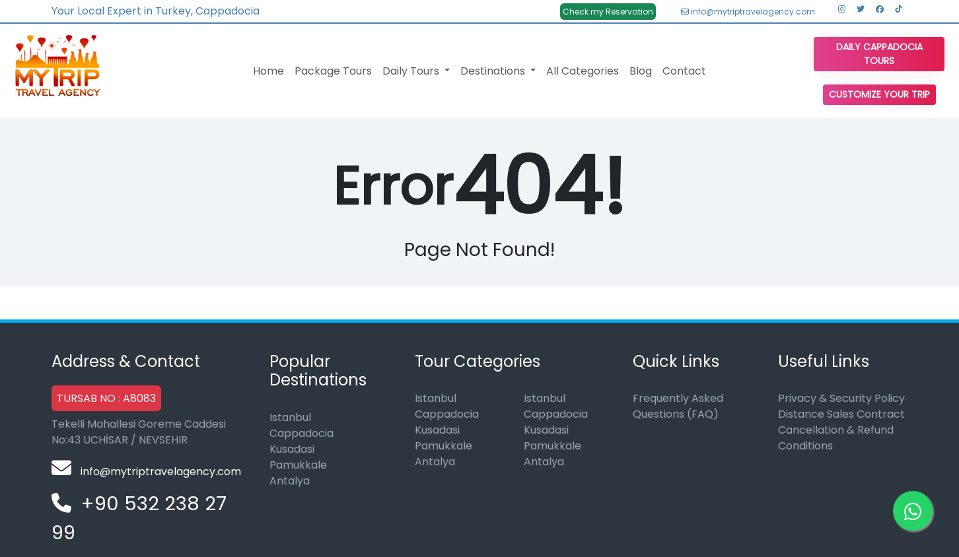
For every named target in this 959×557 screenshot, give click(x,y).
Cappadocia (301, 433)
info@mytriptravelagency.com (748, 11)
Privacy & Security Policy (841, 398)
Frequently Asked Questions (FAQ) (678, 406)
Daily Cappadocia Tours (879, 53)
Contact (684, 71)
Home (268, 71)
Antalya (289, 480)
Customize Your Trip (879, 94)
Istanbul (290, 417)
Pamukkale (298, 465)
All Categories (582, 71)
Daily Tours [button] (412, 71)
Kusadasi (291, 449)
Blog (640, 71)
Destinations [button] (494, 71)
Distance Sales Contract (841, 414)
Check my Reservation (608, 11)
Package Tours (333, 71)
